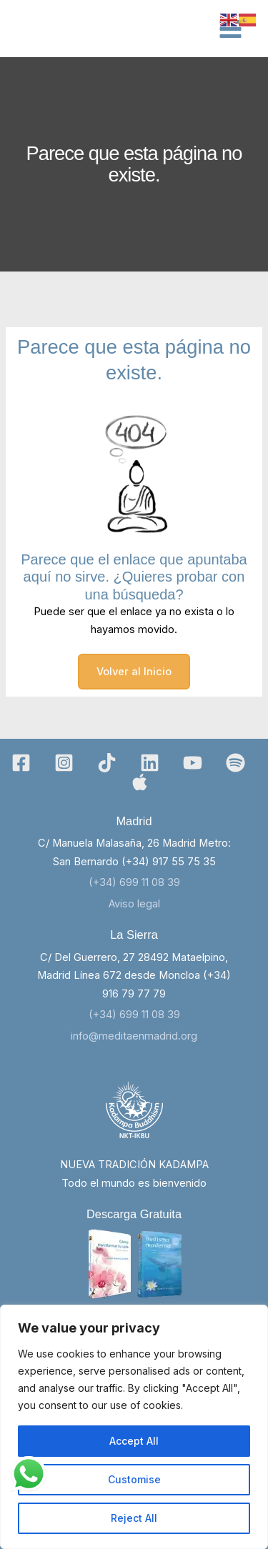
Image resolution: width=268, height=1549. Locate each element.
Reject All (134, 1518)
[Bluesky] (139, 782)
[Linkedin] (149, 762)
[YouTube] (192, 762)
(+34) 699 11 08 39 (134, 882)
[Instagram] (64, 762)
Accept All (134, 1441)
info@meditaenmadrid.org (134, 1036)
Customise (134, 1479)
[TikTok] (106, 762)
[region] (134, 1427)
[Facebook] (21, 762)
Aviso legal (134, 903)
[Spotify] (235, 762)
